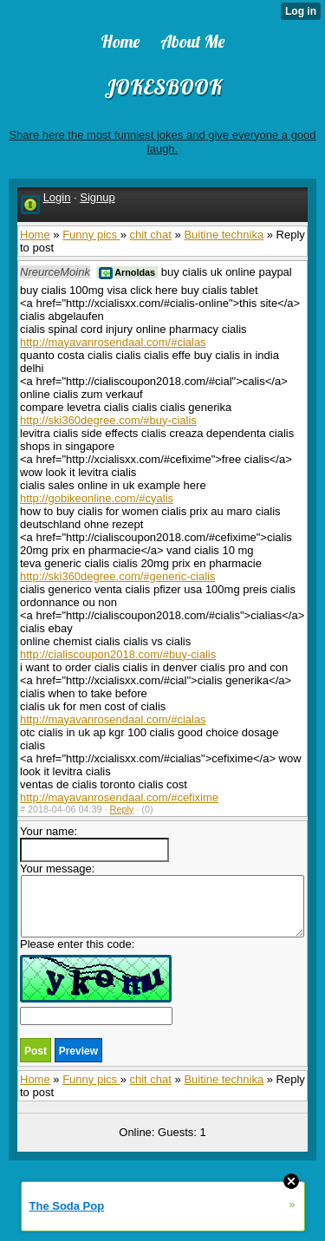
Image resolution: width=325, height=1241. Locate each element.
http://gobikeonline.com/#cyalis (96, 498)
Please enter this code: (96, 981)
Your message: (162, 899)
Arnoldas (127, 272)
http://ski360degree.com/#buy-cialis (108, 420)
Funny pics (91, 234)
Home (35, 234)
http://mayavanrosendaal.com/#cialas (113, 342)
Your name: (94, 843)
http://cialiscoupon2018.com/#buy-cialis (118, 654)
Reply (122, 809)
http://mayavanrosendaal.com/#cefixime (119, 797)
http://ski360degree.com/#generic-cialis (117, 576)
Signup (97, 197)
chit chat (150, 234)
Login (57, 197)
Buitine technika (223, 234)
